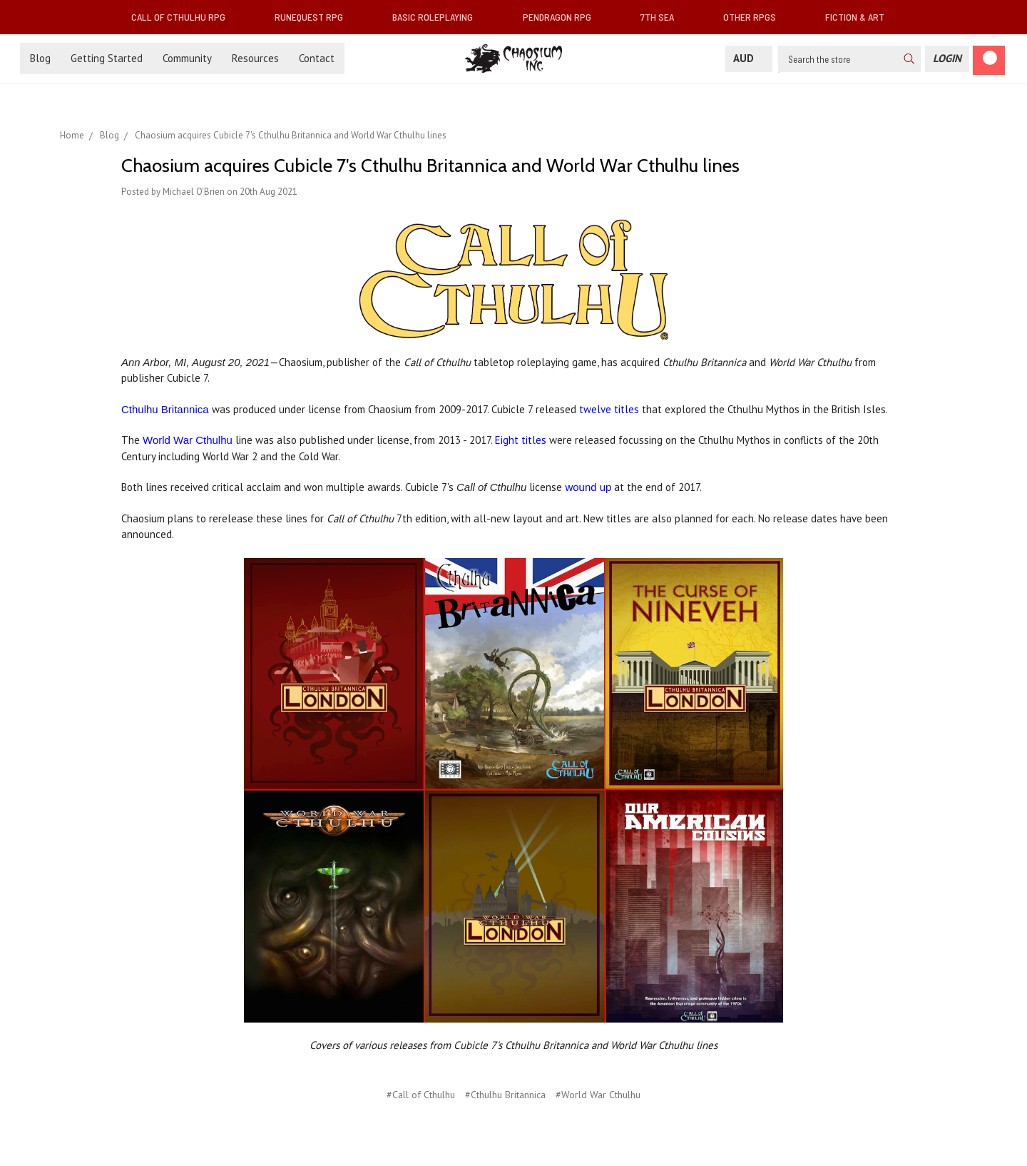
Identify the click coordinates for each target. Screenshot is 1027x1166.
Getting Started (107, 58)
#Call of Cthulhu (421, 1094)
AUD (749, 58)
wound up (588, 487)
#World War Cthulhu (598, 1094)
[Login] (947, 59)
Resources (255, 58)
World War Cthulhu (188, 440)
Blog (40, 58)
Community (187, 58)
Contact (316, 58)
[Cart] (989, 60)
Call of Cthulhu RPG (184, 17)
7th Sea (662, 17)
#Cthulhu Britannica (505, 1094)
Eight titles (520, 440)
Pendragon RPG (563, 17)
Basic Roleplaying (438, 17)
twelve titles (609, 409)
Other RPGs (755, 17)
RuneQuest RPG (314, 17)
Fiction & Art (860, 17)
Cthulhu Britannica (165, 409)
